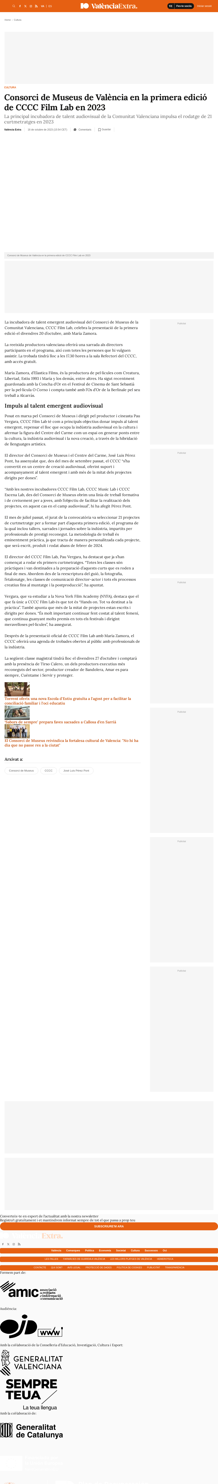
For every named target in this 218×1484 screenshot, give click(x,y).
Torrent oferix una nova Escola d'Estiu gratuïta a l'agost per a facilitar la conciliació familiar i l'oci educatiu (68, 701)
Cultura (10, 87)
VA (42, 6)
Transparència (175, 1267)
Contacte (40, 1267)
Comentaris (82, 129)
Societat (121, 1250)
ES (50, 6)
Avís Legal (74, 1267)
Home (8, 20)
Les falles (51, 1259)
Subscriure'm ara (109, 1226)
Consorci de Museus (21, 770)
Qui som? (56, 1267)
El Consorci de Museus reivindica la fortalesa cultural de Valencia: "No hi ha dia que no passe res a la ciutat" (71, 743)
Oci (165, 1250)
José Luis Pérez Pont (76, 770)
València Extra (12, 129)
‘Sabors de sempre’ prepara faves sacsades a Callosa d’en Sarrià (60, 722)
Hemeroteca (165, 1259)
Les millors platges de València (131, 1259)
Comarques (73, 1250)
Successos (151, 1250)
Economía (105, 1250)
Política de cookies (129, 1267)
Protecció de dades (99, 1267)
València (56, 1250)
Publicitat (153, 1267)
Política (89, 1250)
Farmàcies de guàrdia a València (84, 1259)
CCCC (49, 770)
